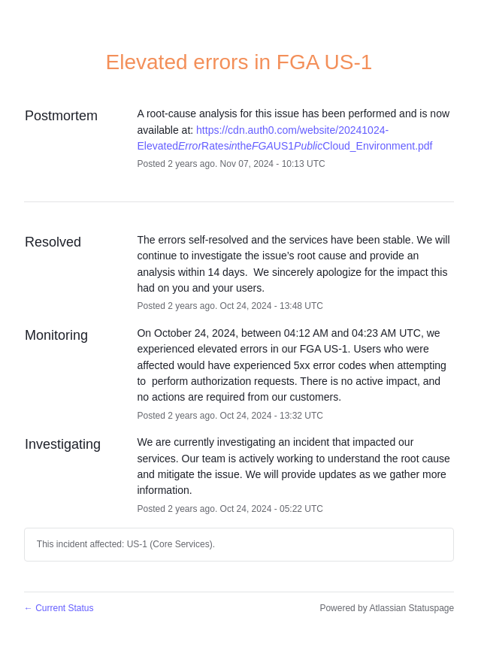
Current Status (59, 608)
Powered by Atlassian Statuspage (386, 608)
